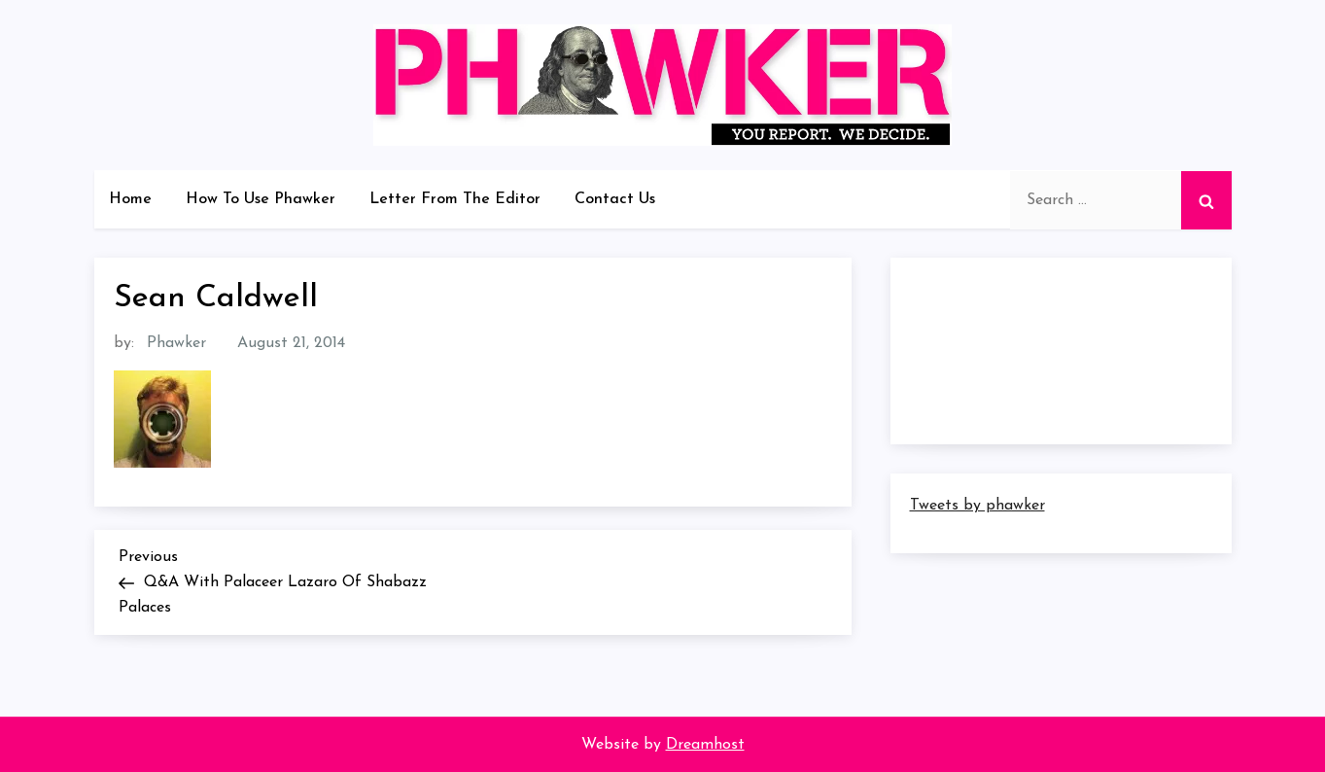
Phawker (176, 343)
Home (130, 199)
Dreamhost (705, 745)
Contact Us (615, 199)
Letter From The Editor (454, 199)
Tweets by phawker (977, 505)
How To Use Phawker (260, 199)
